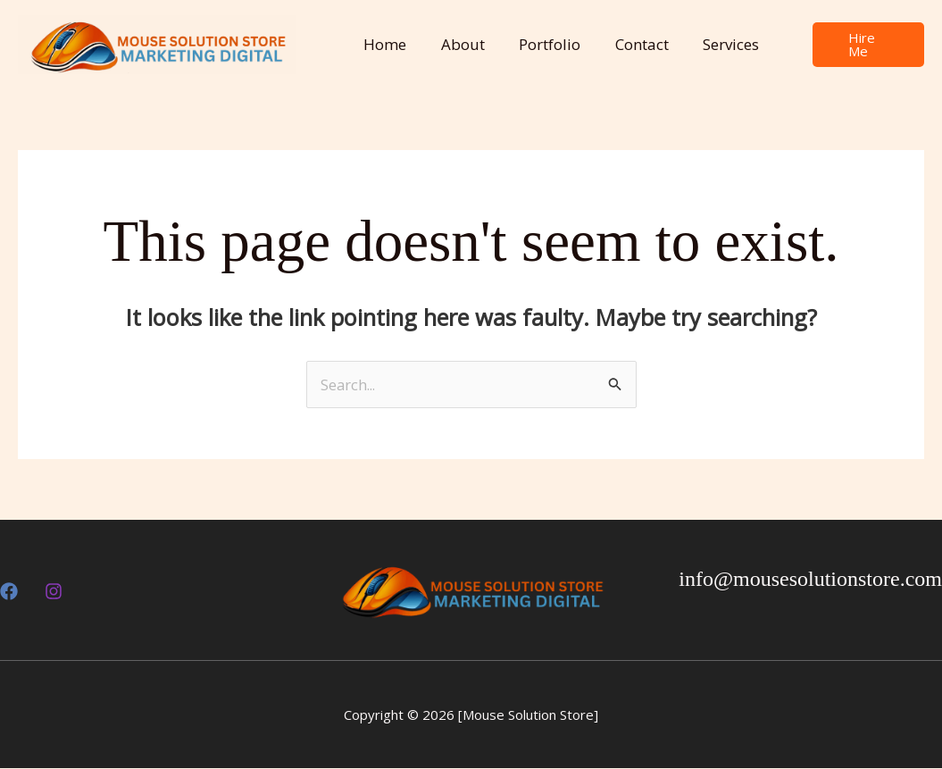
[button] (863, 45)
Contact (627, 44)
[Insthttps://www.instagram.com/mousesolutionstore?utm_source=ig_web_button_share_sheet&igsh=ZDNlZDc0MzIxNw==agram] (54, 592)
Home (383, 44)
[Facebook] (9, 592)
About (457, 44)
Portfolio (540, 44)
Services (713, 44)
